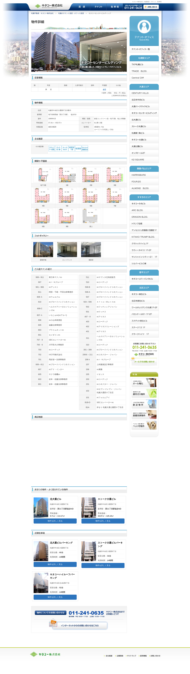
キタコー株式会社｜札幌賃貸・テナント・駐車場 (146, 1)
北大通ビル (55, 499)
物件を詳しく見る (55, 521)
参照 (104, 89)
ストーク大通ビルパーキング (110, 545)
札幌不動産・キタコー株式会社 (42, 13)
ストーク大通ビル (107, 499)
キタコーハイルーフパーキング (62, 576)
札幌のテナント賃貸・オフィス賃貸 (71, 13)
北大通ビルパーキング (61, 543)
